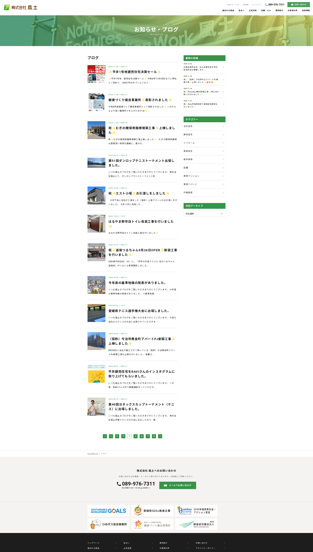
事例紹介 (279, 11)
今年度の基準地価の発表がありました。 (137, 283)
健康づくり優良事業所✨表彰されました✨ (140, 100)
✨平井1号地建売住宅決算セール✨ (134, 72)
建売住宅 (188, 135)
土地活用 (253, 11)
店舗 (186, 168)
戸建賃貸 (188, 193)
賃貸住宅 (188, 151)
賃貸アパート (190, 184)
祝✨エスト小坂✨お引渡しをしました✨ (139, 193)
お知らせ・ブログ (233, 5)
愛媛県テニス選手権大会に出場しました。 (139, 311)
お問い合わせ (300, 5)
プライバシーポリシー (206, 548)
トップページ (94, 543)
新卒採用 (188, 159)
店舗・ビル (266, 11)
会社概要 (245, 5)
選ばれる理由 (228, 11)
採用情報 (306, 11)
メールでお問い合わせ (180, 485)
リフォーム (189, 143)
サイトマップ (256, 5)
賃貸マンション (191, 176)
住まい (242, 11)
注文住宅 (188, 126)
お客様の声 (293, 11)
